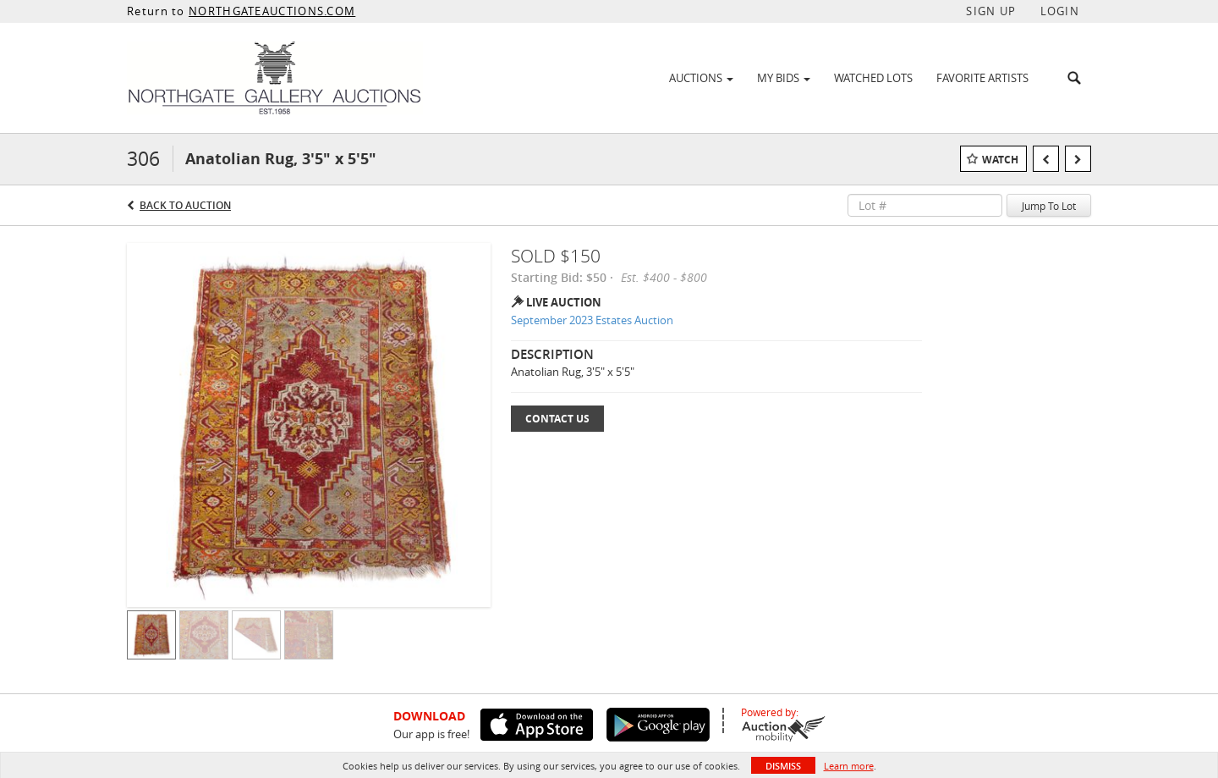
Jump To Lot (1049, 205)
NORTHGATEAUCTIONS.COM (272, 11)
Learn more (849, 765)
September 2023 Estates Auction (592, 320)
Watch (1000, 159)
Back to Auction (185, 205)
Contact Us (557, 418)
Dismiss (783, 765)
